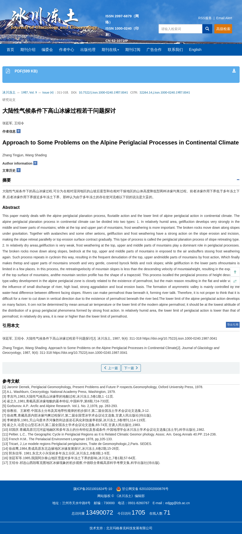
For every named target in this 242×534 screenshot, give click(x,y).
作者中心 (66, 50)
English (195, 50)
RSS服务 (205, 18)
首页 (10, 50)
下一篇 (131, 368)
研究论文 (9, 100)
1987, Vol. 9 (29, 92)
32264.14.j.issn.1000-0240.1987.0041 (164, 92)
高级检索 (223, 29)
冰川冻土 (9, 92)
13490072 (99, 512)
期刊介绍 (27, 50)
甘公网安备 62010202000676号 (142, 489)
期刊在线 (110, 50)
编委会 (47, 50)
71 (167, 512)
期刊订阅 (132, 50)
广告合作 (154, 50)
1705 (138, 512)
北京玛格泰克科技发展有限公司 (129, 528)
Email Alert (224, 18)
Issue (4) (48, 92)
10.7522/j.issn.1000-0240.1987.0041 (103, 92)
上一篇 (111, 368)
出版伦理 (87, 50)
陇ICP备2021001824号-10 (92, 489)
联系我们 (175, 50)
